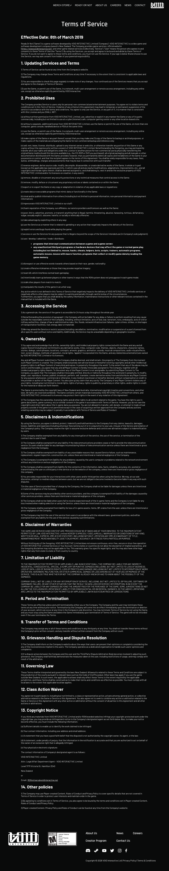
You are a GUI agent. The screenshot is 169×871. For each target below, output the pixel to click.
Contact (140, 5)
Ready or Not (83, 5)
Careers (115, 5)
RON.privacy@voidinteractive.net (43, 780)
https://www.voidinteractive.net (36, 48)
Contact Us (123, 841)
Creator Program (96, 841)
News (128, 5)
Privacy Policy (129, 860)
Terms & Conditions (146, 860)
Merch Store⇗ (62, 5)
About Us (101, 5)
